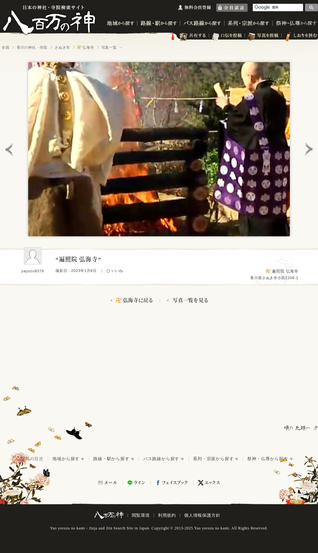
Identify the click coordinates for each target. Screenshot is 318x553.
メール (110, 482)
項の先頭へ (297, 427)
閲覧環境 (141, 515)
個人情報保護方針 (202, 515)
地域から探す (66, 458)
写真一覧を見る (190, 300)
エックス (212, 482)
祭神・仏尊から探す (267, 458)
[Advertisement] (88, 366)
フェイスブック (175, 482)
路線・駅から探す (111, 458)
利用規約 (167, 515)
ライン (140, 482)
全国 (5, 47)
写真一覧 (109, 47)
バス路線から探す (161, 458)
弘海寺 (85, 47)
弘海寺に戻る (134, 300)
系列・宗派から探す (213, 458)
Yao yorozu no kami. (212, 528)
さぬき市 (62, 47)
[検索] (278, 7)
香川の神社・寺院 (32, 47)
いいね (117, 271)
